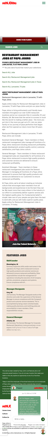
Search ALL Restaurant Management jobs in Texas (21, 82)
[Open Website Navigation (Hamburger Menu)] (43, 5)
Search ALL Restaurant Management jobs (18, 77)
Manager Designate (16, 289)
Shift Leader (12, 260)
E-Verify (37, 426)
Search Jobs (11, 47)
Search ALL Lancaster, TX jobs (13, 87)
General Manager (14, 317)
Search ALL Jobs (8, 72)
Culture (5, 414)
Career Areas (6, 410)
